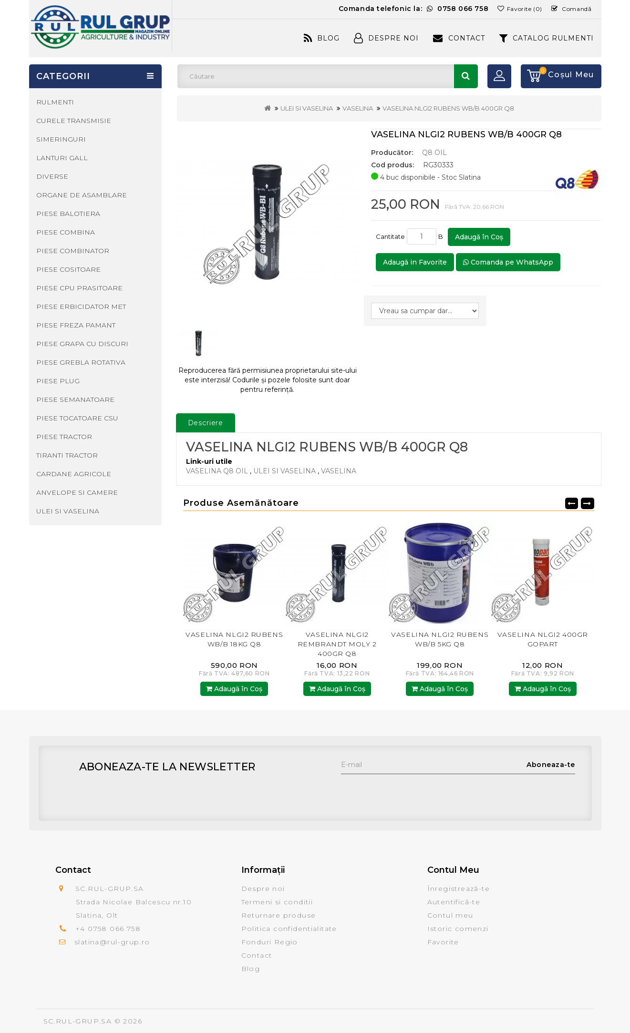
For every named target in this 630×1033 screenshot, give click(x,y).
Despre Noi (386, 38)
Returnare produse (278, 915)
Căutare (466, 76)
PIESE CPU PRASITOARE (79, 288)
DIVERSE (52, 176)
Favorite (443, 942)
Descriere (206, 423)
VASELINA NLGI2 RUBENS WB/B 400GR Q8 (448, 108)
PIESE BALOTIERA (68, 213)
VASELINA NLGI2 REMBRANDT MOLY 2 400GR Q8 (337, 644)
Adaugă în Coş (479, 237)
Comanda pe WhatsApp (508, 262)
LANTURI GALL (62, 157)
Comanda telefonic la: (414, 8)
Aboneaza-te (551, 764)
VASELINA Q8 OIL (217, 471)
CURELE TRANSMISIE (73, 120)
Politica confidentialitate (289, 928)
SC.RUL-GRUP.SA (77, 1021)
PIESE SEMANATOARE (75, 399)
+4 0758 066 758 (108, 928)
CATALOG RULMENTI (546, 38)
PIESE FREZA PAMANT (75, 325)
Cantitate (390, 236)
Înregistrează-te (458, 888)
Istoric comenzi (458, 928)
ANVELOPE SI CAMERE (77, 492)
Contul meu (450, 915)
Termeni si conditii (277, 902)
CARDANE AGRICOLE (73, 474)
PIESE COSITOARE (68, 269)
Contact (459, 38)
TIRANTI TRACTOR (67, 455)
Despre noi (263, 888)
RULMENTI (55, 102)
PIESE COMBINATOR (72, 250)
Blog (322, 38)
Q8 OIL (434, 152)
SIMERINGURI (61, 139)
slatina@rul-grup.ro (112, 942)
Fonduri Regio (269, 942)
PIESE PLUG (58, 381)
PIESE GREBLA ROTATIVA (80, 362)
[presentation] (413, 792)
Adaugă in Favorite (415, 262)
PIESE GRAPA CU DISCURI (82, 343)
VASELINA (357, 108)
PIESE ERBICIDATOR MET (81, 306)
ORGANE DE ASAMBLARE (81, 195)
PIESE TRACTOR (64, 436)
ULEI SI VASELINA (306, 108)
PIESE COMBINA (65, 232)
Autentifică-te (454, 902)
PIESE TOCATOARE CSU (77, 418)
